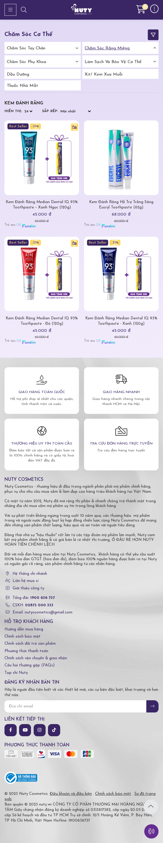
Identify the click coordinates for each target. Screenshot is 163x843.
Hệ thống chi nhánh (30, 574)
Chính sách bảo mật (22, 636)
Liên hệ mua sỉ (25, 581)
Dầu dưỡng (18, 74)
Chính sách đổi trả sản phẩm (30, 644)
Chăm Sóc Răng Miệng (107, 48)
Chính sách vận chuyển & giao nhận (35, 658)
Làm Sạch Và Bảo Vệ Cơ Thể (113, 62)
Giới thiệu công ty (28, 588)
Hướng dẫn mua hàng (23, 629)
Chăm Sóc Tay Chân (26, 48)
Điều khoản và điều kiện (71, 794)
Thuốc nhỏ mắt (22, 86)
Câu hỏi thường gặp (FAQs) (29, 665)
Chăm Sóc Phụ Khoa (26, 62)
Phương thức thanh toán (26, 651)
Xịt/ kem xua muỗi (103, 74)
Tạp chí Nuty (16, 673)
